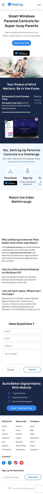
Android (4, 434)
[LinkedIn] (9, 463)
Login (39, 4)
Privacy (32, 446)
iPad (3, 430)
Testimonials (20, 450)
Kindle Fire (5, 438)
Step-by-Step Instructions (23, 161)
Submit (32, 370)
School (18, 438)
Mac (3, 442)
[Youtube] (21, 463)
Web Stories (34, 438)
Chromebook (6, 450)
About (32, 426)
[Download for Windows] (21, 53)
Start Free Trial (21, 43)
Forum (18, 430)
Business (19, 442)
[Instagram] (15, 463)
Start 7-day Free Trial (21, 408)
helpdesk (6, 304)
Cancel (10, 369)
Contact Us (34, 450)
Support (19, 426)
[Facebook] (4, 463)
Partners (19, 434)
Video (32, 434)
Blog (31, 430)
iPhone (4, 426)
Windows (5, 446)
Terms (32, 442)
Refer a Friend (21, 446)
